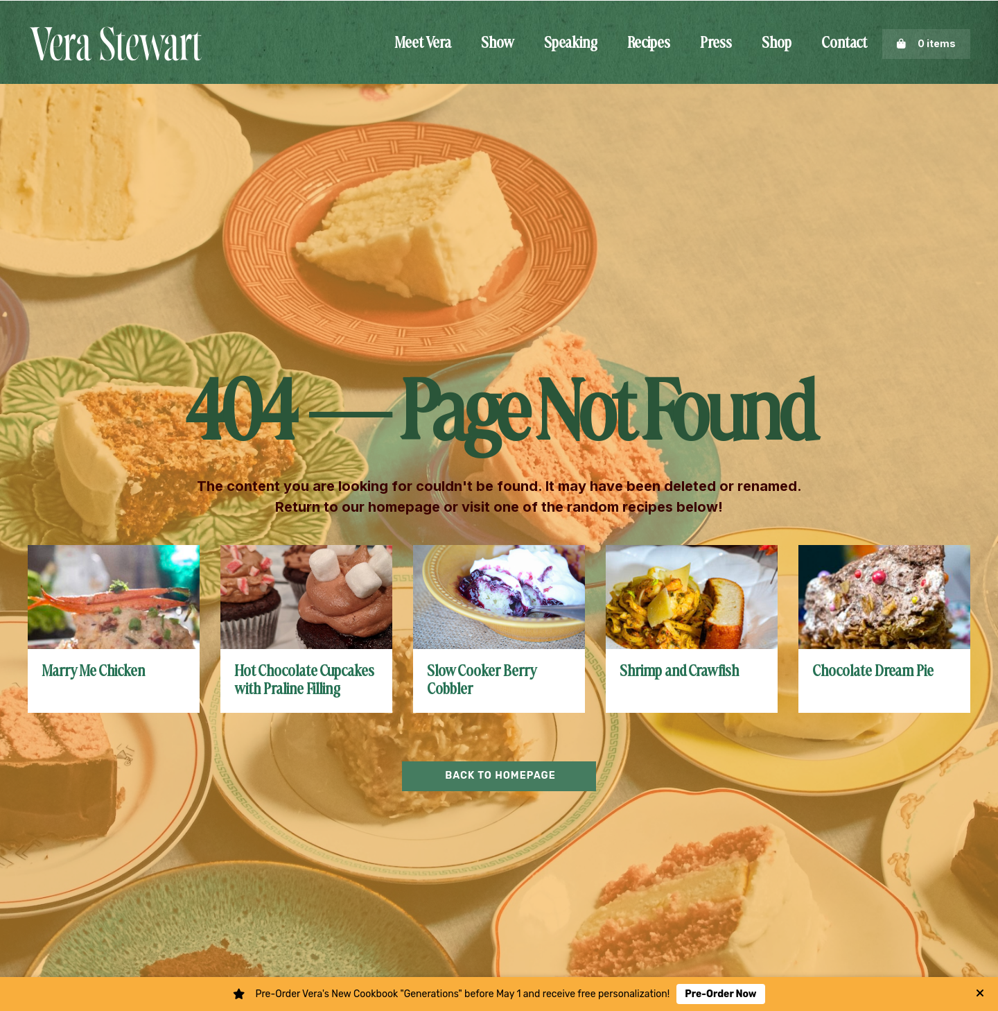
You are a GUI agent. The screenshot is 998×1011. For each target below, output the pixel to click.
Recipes (648, 43)
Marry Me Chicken (93, 672)
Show (497, 43)
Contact (844, 43)
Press (716, 43)
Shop (776, 43)
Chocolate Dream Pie (873, 672)
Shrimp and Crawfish (679, 672)
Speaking (570, 43)
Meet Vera (422, 43)
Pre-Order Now (720, 994)
